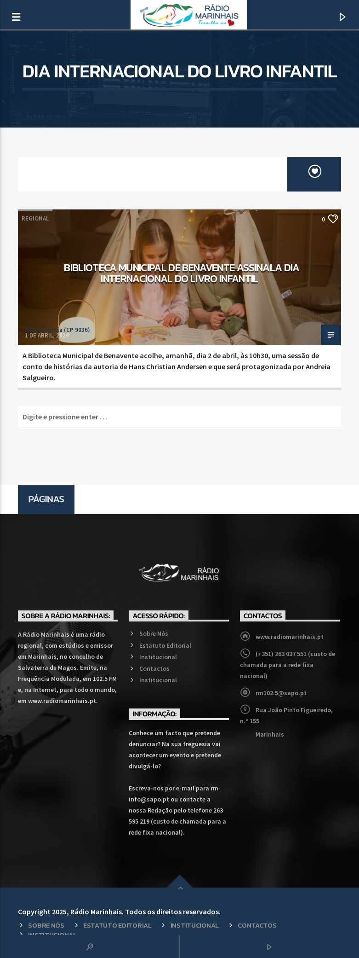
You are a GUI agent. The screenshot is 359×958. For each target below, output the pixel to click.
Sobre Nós (153, 633)
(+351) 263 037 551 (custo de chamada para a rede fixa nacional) (287, 665)
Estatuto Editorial (165, 645)
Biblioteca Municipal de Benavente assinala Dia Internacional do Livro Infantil (181, 273)
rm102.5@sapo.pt (281, 693)
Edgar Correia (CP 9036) (57, 330)
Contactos (154, 668)
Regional (35, 218)
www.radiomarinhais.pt (290, 637)
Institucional (158, 657)
